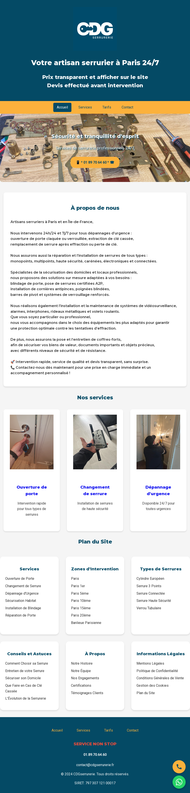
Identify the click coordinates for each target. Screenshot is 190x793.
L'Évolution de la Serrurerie (25, 698)
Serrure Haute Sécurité (153, 601)
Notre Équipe (81, 671)
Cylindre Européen (150, 578)
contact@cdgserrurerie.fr (95, 765)
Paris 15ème (81, 608)
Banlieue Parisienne (86, 623)
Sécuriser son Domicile (23, 678)
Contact (127, 107)
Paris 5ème (80, 593)
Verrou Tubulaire (148, 608)
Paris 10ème (81, 601)
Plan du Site (145, 693)
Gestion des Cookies (152, 685)
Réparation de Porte (20, 615)
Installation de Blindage (23, 608)
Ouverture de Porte (19, 578)
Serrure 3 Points (148, 586)
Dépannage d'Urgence (22, 593)
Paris (75, 578)
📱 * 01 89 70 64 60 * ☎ (95, 162)
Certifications (81, 685)
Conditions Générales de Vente (160, 678)
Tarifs (106, 107)
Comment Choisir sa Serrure (26, 663)
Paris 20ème (81, 615)
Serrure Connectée (150, 593)
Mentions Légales (150, 663)
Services (85, 107)
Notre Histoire (82, 663)
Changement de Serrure (23, 586)
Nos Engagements (85, 678)
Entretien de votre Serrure (24, 671)
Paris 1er (78, 586)
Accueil (62, 107)
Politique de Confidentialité (157, 671)
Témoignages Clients (87, 693)
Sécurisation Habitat (20, 601)
